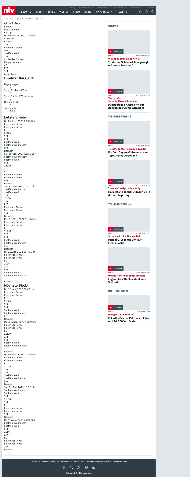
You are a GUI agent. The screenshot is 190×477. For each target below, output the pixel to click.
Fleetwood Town (13, 47)
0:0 (6, 147)
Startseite (8, 18)
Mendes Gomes (12, 62)
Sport (18, 18)
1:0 (6, 135)
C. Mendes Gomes (13, 59)
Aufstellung (10, 74)
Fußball (27, 18)
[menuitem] (53, 74)
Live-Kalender (11, 29)
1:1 (6, 168)
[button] (9, 10)
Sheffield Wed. (11, 53)
